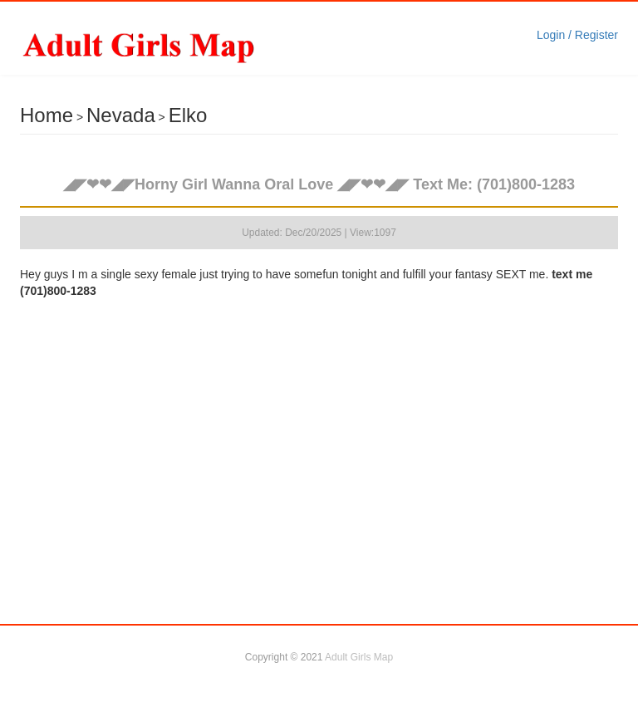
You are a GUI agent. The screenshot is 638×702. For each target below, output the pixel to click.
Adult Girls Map (359, 657)
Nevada (120, 115)
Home (46, 115)
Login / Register (577, 35)
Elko (188, 115)
